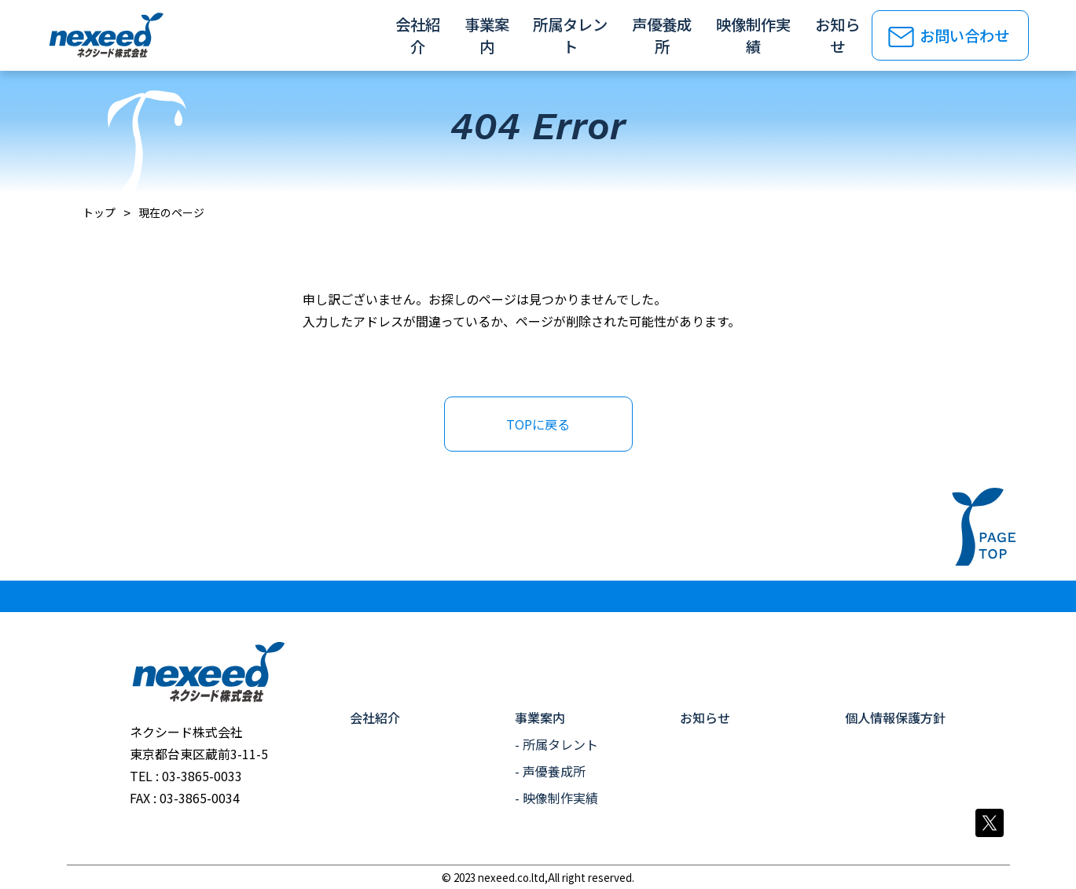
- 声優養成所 (550, 771)
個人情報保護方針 (895, 717)
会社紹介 (416, 35)
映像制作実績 (751, 35)
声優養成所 (660, 35)
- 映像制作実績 (556, 797)
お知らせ (834, 35)
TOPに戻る (538, 424)
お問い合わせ (966, 35)
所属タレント (569, 35)
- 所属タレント (556, 744)
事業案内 (485, 35)
